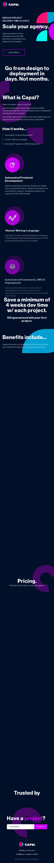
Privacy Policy (27, 850)
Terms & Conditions (27, 854)
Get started (41, 827)
